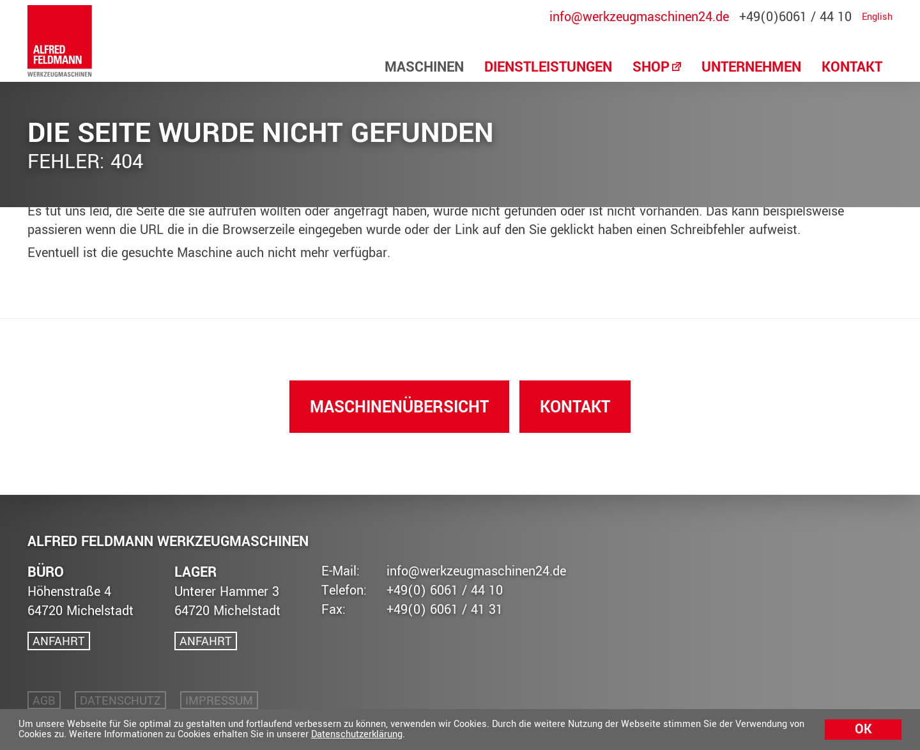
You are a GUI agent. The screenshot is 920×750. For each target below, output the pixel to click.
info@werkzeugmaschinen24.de (639, 17)
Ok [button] (863, 729)
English (877, 17)
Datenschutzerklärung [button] (356, 734)
